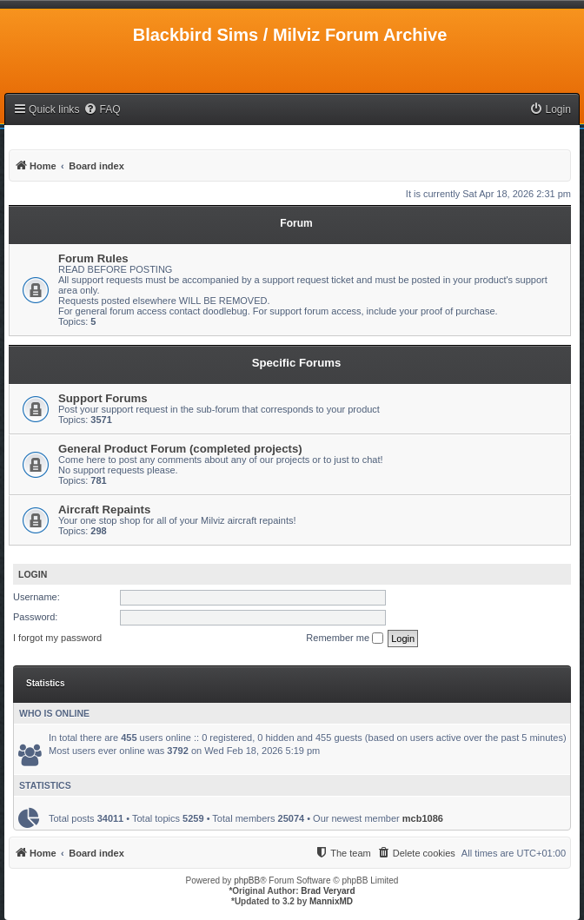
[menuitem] (101, 110)
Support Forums (103, 398)
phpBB (247, 880)
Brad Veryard (328, 891)
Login (32, 574)
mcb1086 (422, 818)
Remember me (344, 638)
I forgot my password (57, 637)
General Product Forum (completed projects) (180, 448)
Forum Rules (93, 258)
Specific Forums (297, 362)
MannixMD (331, 901)
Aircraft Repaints (104, 509)
